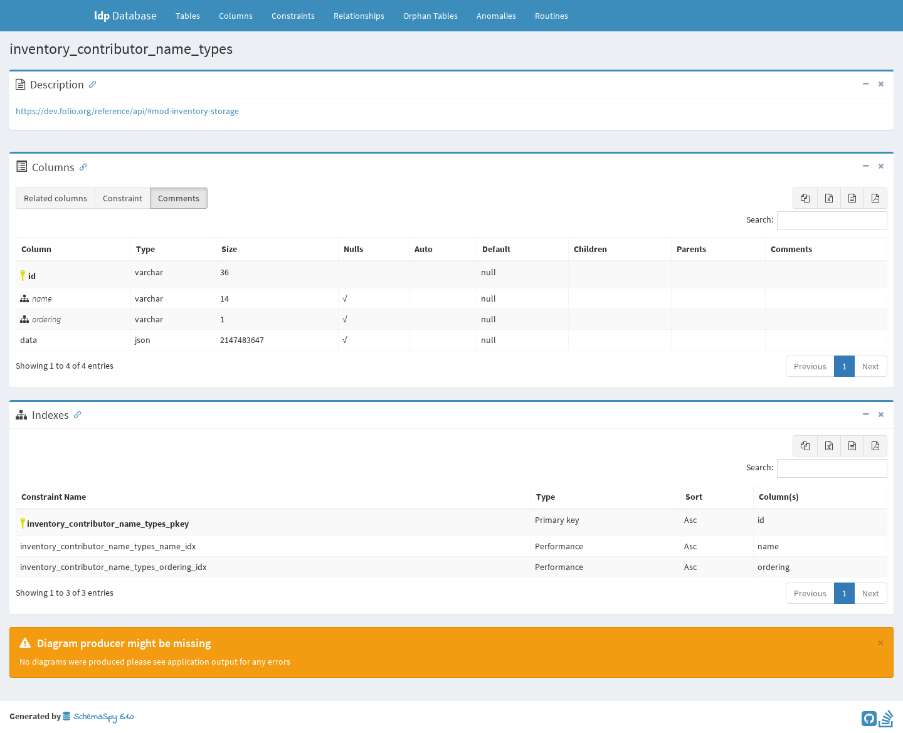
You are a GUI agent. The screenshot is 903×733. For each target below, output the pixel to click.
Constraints (293, 15)
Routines (551, 15)
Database (125, 15)
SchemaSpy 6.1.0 (98, 717)
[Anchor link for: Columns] (80, 166)
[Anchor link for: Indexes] (74, 413)
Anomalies (496, 15)
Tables (192, 15)
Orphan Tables (430, 15)
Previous (810, 366)
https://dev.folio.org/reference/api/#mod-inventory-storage (127, 111)
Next (870, 366)
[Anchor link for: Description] (89, 83)
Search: (816, 220)
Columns (236, 15)
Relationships (359, 15)
